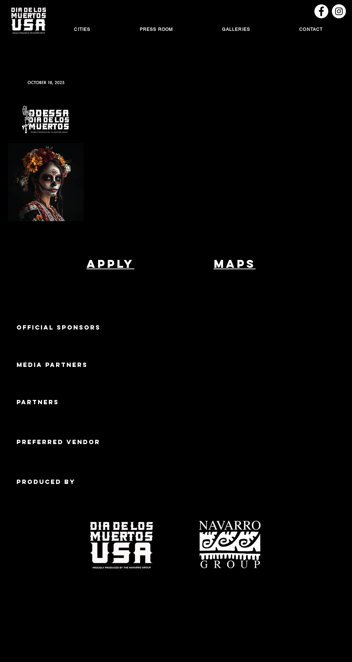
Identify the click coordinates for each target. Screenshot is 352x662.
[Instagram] (339, 11)
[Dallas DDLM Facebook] (321, 11)
